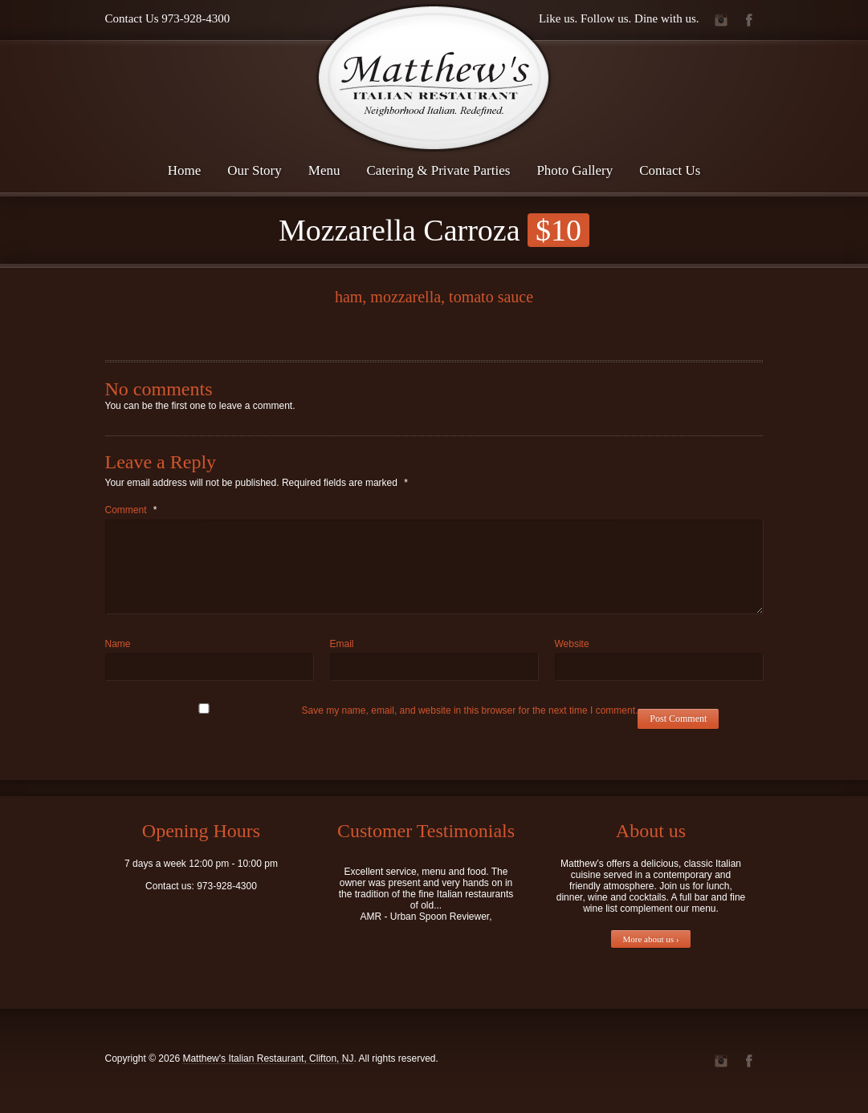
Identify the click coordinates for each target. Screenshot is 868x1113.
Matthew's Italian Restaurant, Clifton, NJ (267, 1058)
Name (118, 644)
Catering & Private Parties (438, 170)
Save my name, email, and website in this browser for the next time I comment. (470, 710)
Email (342, 644)
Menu (324, 170)
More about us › (651, 939)
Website (572, 644)
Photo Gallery (574, 170)
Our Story (254, 170)
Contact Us (669, 170)
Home (185, 170)
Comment (131, 510)
